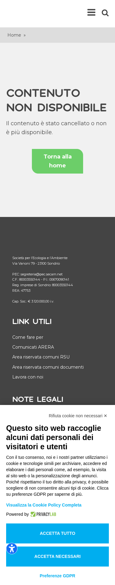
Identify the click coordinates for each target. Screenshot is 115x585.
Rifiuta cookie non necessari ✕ (78, 415)
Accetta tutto (57, 533)
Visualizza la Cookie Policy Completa (44, 505)
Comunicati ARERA (33, 347)
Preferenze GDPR (57, 575)
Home (14, 35)
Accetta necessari (57, 556)
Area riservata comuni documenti (48, 367)
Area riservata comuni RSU (41, 357)
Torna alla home (58, 161)
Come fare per (27, 337)
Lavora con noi (27, 377)
